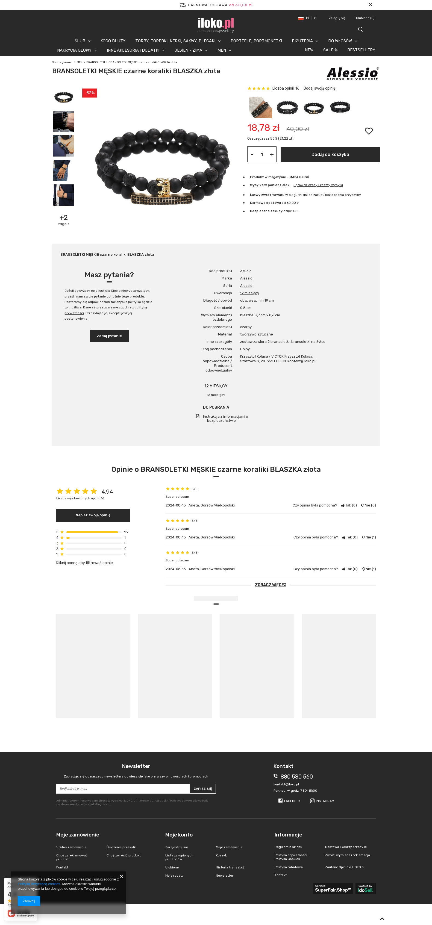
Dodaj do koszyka (330, 154)
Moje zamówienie (77, 835)
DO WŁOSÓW (340, 41)
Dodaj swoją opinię (320, 88)
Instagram (325, 801)
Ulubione (365, 18)
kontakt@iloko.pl (286, 784)
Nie (368, 505)
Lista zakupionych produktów (179, 857)
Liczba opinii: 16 (285, 88)
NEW (309, 50)
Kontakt (62, 867)
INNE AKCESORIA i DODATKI (133, 50)
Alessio (246, 278)
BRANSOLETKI (95, 62)
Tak (349, 505)
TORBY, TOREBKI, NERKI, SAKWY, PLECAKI (175, 41)
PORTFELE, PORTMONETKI (256, 41)
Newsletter (136, 771)
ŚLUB (80, 41)
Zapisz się (203, 789)
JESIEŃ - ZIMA (188, 50)
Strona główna (62, 62)
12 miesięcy (249, 293)
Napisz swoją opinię (93, 515)
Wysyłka (256, 185)
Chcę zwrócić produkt (124, 855)
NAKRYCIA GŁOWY (74, 50)
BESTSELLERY (361, 50)
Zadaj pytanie (109, 336)
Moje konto (179, 835)
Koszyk (221, 855)
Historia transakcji (230, 867)
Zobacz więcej (270, 585)
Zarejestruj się (176, 847)
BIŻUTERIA (302, 41)
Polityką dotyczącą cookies (39, 884)
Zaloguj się (337, 18)
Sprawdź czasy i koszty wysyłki (318, 185)
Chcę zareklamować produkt (72, 857)
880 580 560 (297, 776)
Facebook (292, 801)
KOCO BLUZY (113, 41)
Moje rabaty (174, 875)
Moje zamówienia (229, 847)
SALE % (330, 50)
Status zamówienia (71, 847)
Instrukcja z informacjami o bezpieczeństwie (225, 418)
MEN (222, 50)
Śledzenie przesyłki (121, 847)
